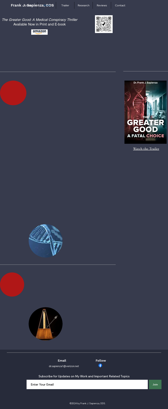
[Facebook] (100, 365)
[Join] (155, 384)
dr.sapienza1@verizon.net (64, 366)
